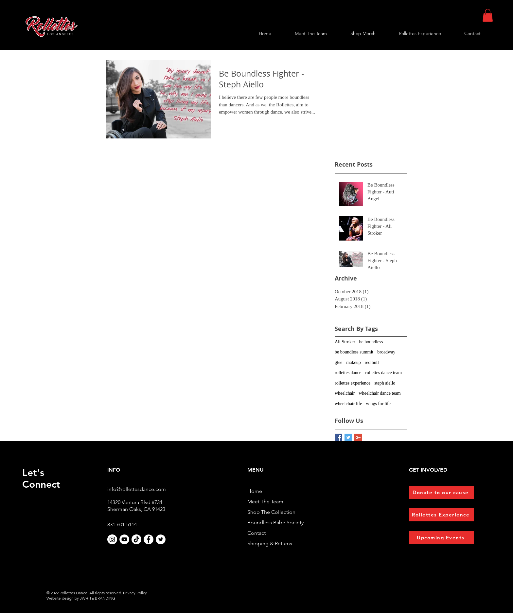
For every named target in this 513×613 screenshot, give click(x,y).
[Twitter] (161, 539)
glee (338, 362)
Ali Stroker (345, 341)
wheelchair (345, 393)
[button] (487, 15)
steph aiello (384, 383)
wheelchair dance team (379, 393)
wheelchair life (348, 403)
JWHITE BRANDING (97, 598)
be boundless (371, 341)
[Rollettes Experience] (441, 514)
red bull (372, 362)
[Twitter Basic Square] (348, 437)
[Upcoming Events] (441, 537)
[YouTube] (124, 539)
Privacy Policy (135, 592)
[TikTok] (136, 539)
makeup (353, 362)
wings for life (378, 403)
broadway (386, 352)
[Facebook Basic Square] (338, 437)
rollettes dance (348, 372)
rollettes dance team (383, 372)
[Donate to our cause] (441, 492)
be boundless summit (354, 352)
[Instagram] (112, 539)
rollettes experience (352, 383)
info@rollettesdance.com (136, 489)
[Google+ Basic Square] (358, 437)
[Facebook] (148, 539)
